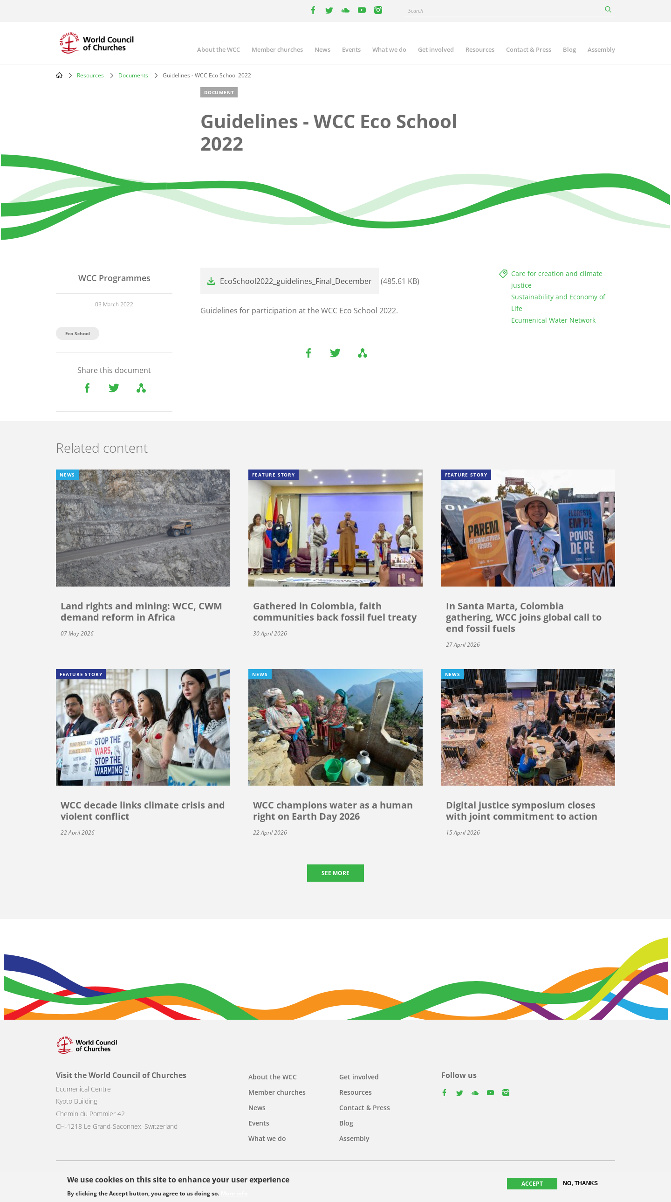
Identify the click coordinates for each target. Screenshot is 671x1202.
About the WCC (218, 49)
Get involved (436, 49)
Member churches (277, 49)
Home (59, 75)
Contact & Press (528, 49)
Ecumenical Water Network (553, 320)
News (322, 49)
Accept (532, 1184)
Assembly (601, 49)
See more (335, 873)
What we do (389, 49)
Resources (480, 49)
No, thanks (580, 1183)
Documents (133, 75)
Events (351, 49)
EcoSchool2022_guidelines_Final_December (296, 281)
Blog (569, 49)
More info (234, 1193)
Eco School (77, 333)
